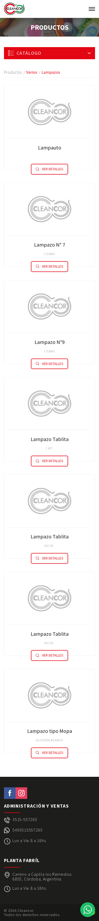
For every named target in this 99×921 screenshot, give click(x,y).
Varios (31, 72)
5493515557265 (27, 830)
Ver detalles (49, 169)
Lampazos (50, 72)
